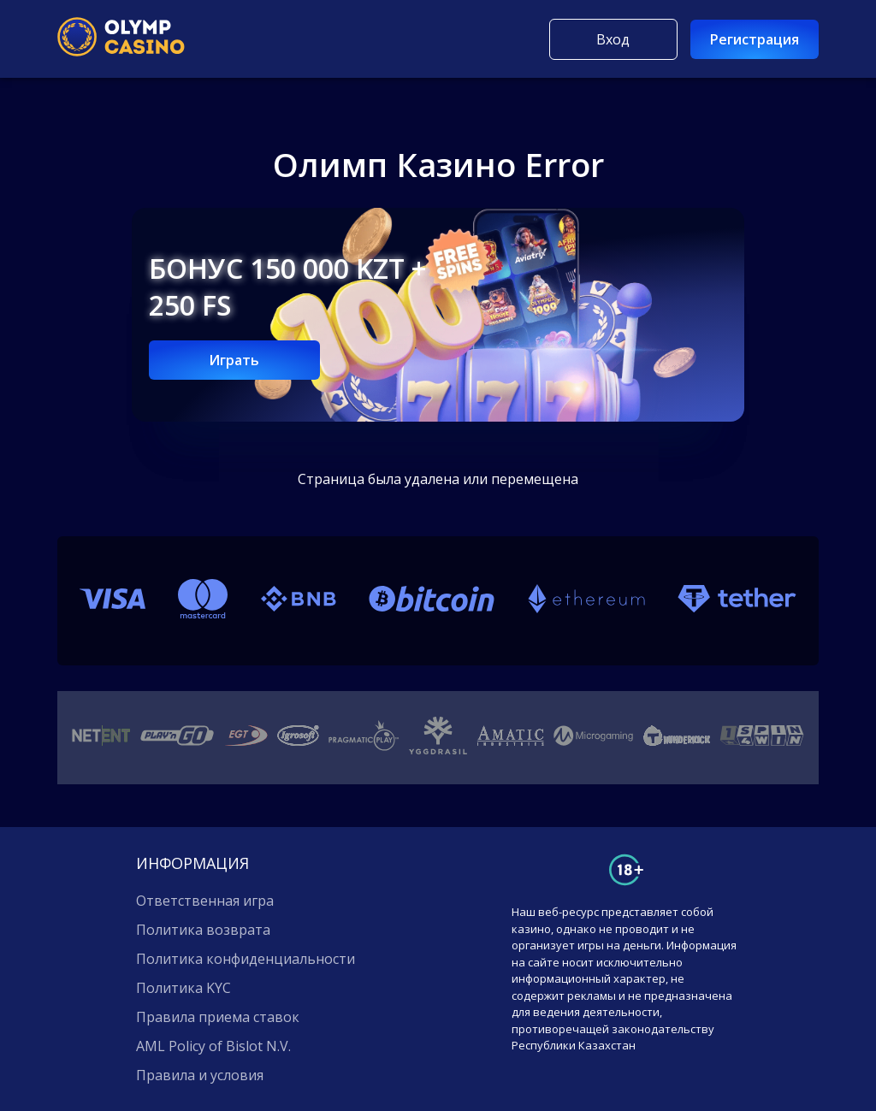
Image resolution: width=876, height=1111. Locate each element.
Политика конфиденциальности (245, 958)
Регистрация (754, 39)
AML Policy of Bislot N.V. (213, 1046)
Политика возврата (203, 929)
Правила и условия (199, 1075)
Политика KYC (183, 987)
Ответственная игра (205, 900)
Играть (234, 360)
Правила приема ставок (217, 1017)
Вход (613, 39)
